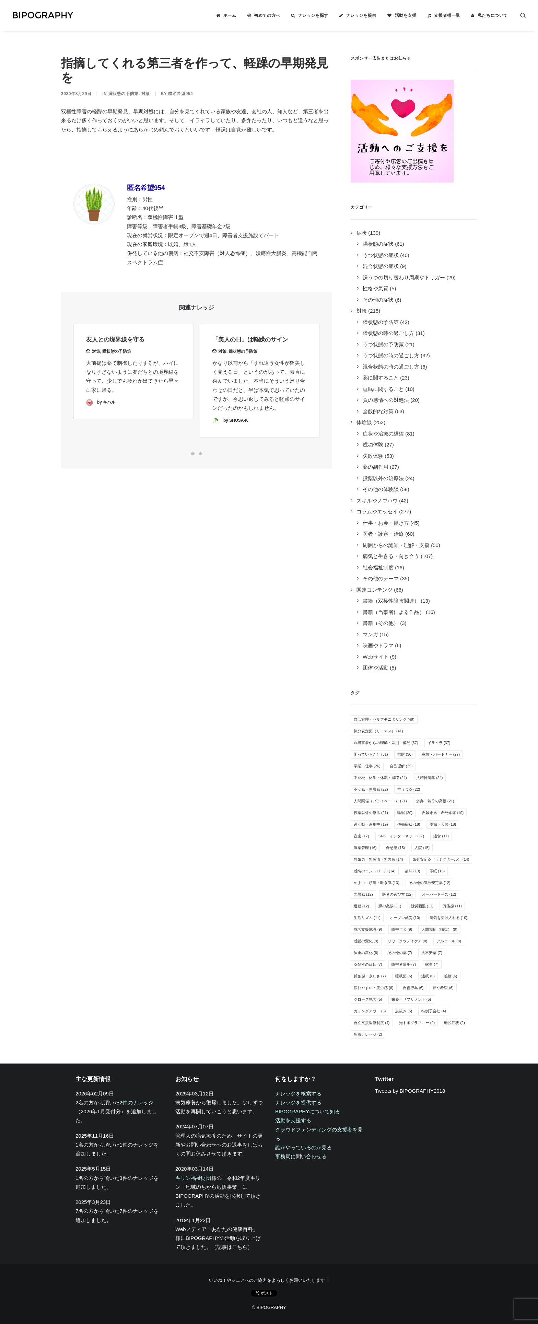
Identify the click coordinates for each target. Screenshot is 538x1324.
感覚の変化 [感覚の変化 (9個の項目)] (366, 941)
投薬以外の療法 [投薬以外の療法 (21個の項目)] (371, 813)
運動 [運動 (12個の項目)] (361, 906)
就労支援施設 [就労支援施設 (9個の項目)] (368, 929)
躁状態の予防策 (123, 93)
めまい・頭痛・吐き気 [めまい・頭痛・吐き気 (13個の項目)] (376, 883)
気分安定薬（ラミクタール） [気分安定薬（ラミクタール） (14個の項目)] (440, 859)
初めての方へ (267, 15)
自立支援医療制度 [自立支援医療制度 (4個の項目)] (372, 1023)
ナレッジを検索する (298, 1093)
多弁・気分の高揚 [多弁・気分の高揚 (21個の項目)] (435, 801)
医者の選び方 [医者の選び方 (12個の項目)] (397, 894)
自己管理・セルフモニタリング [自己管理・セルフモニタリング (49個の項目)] (384, 719)
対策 (145, 93)
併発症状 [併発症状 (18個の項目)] (408, 824)
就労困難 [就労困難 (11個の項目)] (422, 906)
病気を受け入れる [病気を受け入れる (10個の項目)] (449, 918)
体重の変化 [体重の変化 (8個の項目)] (366, 953)
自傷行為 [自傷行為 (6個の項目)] (413, 988)
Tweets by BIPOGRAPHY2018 (410, 1091)
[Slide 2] (200, 453)
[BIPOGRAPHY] (42, 15)
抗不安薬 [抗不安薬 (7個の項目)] (431, 953)
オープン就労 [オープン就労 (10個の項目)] (405, 918)
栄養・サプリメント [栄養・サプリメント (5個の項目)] (411, 999)
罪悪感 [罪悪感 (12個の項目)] (363, 894)
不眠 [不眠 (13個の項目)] (437, 871)
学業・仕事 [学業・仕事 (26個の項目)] (367, 766)
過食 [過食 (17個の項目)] (441, 836)
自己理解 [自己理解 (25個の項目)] (401, 766)
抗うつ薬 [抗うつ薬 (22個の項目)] (408, 789)
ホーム (229, 15)
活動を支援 (406, 15)
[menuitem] (226, 15)
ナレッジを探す (313, 15)
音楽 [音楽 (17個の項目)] (361, 836)
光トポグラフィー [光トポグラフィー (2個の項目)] (417, 1023)
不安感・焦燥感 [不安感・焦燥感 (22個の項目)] (371, 789)
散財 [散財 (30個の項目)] (405, 754)
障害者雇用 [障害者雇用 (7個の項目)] (403, 964)
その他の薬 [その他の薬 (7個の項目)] (400, 953)
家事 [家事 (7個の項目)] (431, 964)
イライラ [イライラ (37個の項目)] (439, 743)
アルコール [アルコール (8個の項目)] (448, 941)
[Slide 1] (193, 453)
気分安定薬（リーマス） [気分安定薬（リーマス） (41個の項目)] (378, 731)
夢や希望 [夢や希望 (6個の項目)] (443, 988)
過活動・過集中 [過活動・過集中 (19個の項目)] (371, 824)
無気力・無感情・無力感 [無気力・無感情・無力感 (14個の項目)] (378, 859)
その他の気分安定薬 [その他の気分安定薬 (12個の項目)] (430, 883)
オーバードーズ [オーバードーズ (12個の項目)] (439, 894)
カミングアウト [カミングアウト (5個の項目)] (370, 1011)
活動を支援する (293, 1120)
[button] (523, 15)
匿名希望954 (180, 93)
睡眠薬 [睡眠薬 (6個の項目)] (403, 976)
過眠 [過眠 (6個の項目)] (428, 976)
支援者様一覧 (447, 15)
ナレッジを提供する (298, 1102)
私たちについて (493, 15)
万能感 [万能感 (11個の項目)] (452, 906)
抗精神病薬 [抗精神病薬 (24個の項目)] (429, 778)
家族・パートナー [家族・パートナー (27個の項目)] (441, 754)
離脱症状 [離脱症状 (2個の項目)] (454, 1023)
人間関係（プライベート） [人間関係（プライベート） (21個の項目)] (380, 801)
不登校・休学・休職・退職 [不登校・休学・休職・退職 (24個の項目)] (380, 778)
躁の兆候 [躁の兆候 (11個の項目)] (389, 906)
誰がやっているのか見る (303, 1147)
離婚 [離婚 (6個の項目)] (450, 976)
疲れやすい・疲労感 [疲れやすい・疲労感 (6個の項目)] (374, 988)
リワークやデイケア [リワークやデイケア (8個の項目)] (408, 941)
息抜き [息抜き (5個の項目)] (403, 1011)
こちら (239, 1247)
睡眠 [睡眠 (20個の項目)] (405, 813)
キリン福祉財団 (193, 1178)
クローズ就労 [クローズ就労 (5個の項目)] (368, 999)
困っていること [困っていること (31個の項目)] (371, 754)
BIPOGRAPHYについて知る (307, 1111)
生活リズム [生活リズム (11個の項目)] (367, 918)
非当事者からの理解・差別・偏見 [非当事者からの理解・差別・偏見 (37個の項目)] (386, 743)
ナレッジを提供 (361, 15)
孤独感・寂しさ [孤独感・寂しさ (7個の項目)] (370, 976)
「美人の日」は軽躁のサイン (250, 362)
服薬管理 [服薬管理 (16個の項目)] (365, 848)
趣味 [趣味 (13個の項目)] (412, 871)
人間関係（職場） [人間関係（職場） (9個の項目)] (439, 929)
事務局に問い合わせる (301, 1156)
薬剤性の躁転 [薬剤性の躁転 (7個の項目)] (368, 964)
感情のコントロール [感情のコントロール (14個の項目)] (375, 871)
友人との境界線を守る (115, 352)
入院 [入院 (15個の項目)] (422, 848)
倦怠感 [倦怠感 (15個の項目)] (395, 848)
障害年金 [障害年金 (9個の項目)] (401, 929)
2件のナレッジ (136, 1102)
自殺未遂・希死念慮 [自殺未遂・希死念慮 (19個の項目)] (443, 813)
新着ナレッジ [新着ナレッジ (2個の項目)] (368, 1034)
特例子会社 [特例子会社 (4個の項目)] (433, 1011)
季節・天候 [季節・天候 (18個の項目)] (443, 824)
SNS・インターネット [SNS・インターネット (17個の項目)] (401, 836)
